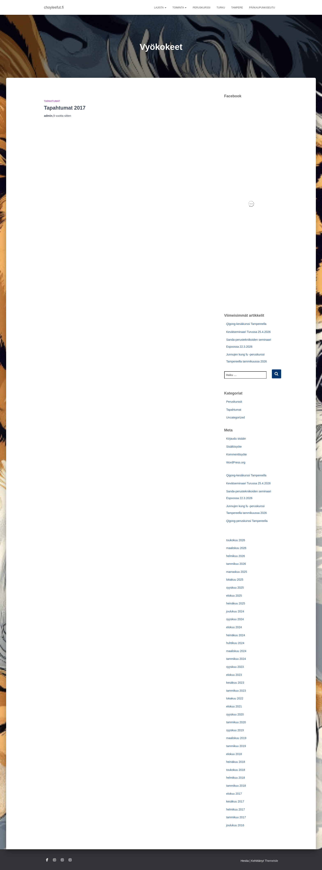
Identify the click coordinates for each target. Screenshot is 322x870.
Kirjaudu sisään (236, 438)
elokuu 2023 (234, 674)
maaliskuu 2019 (236, 738)
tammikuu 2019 (236, 746)
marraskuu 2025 (236, 571)
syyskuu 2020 (235, 714)
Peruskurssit (234, 401)
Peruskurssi (201, 7)
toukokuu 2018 (235, 769)
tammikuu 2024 (236, 658)
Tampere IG (70, 860)
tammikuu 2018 (236, 785)
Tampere (237, 7)
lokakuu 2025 (234, 579)
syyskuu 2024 (235, 619)
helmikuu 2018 (235, 777)
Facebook (47, 860)
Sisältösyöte (234, 446)
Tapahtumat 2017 (64, 108)
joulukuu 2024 (235, 611)
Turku (221, 7)
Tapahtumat (52, 101)
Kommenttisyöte (236, 454)
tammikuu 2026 (236, 563)
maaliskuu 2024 (236, 651)
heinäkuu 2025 (235, 603)
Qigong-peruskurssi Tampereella (247, 521)
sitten (62, 115)
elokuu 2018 (234, 754)
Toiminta (179, 7)
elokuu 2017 (234, 793)
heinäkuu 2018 (235, 761)
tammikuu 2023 (236, 690)
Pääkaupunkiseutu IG (62, 860)
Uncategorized (235, 417)
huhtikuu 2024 (235, 643)
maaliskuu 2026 (236, 548)
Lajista (160, 7)
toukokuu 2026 (235, 540)
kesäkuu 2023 (235, 682)
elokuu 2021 (234, 706)
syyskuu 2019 (235, 730)
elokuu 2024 (234, 627)
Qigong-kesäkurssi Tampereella (246, 324)
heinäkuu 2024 (235, 635)
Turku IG (54, 860)
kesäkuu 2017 (235, 801)
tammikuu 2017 (236, 817)
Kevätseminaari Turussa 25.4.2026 (248, 332)
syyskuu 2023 (235, 666)
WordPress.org (235, 462)
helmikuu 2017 (235, 809)
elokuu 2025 (234, 595)
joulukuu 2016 (235, 825)
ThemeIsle (271, 860)
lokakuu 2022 (234, 698)
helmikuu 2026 (235, 556)
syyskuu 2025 (235, 587)
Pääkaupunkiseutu (262, 7)
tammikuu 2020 (236, 722)
